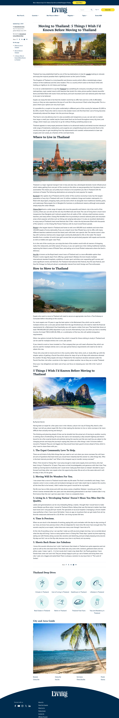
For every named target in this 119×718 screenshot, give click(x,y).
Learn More (79, 2)
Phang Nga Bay (81, 679)
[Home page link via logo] (59, 9)
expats (88, 74)
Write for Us (41, 708)
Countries (34, 15)
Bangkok (35, 677)
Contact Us (41, 714)
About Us (40, 702)
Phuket (103, 677)
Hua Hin (57, 679)
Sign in (97, 9)
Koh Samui (80, 677)
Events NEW (98, 15)
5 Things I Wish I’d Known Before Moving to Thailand (20, 57)
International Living (19, 26)
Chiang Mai (36, 679)
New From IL (20, 15)
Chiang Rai (58, 677)
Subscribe (108, 10)
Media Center (42, 711)
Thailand (63, 89)
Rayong (103, 679)
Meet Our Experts (43, 705)
